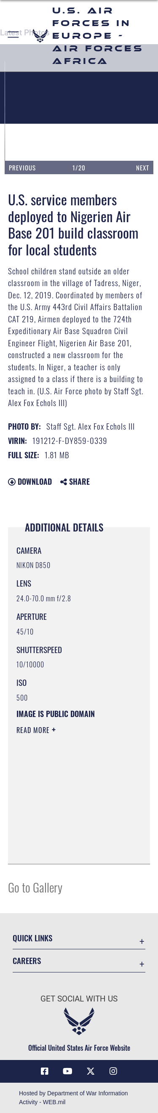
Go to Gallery (35, 887)
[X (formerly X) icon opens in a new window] (90, 1071)
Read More (34, 730)
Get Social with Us (79, 999)
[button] (13, 36)
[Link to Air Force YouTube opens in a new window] (67, 1071)
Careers (27, 960)
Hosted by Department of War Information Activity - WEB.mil (73, 1097)
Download (30, 481)
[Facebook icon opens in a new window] (44, 1071)
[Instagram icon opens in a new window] (113, 1071)
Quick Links (32, 938)
